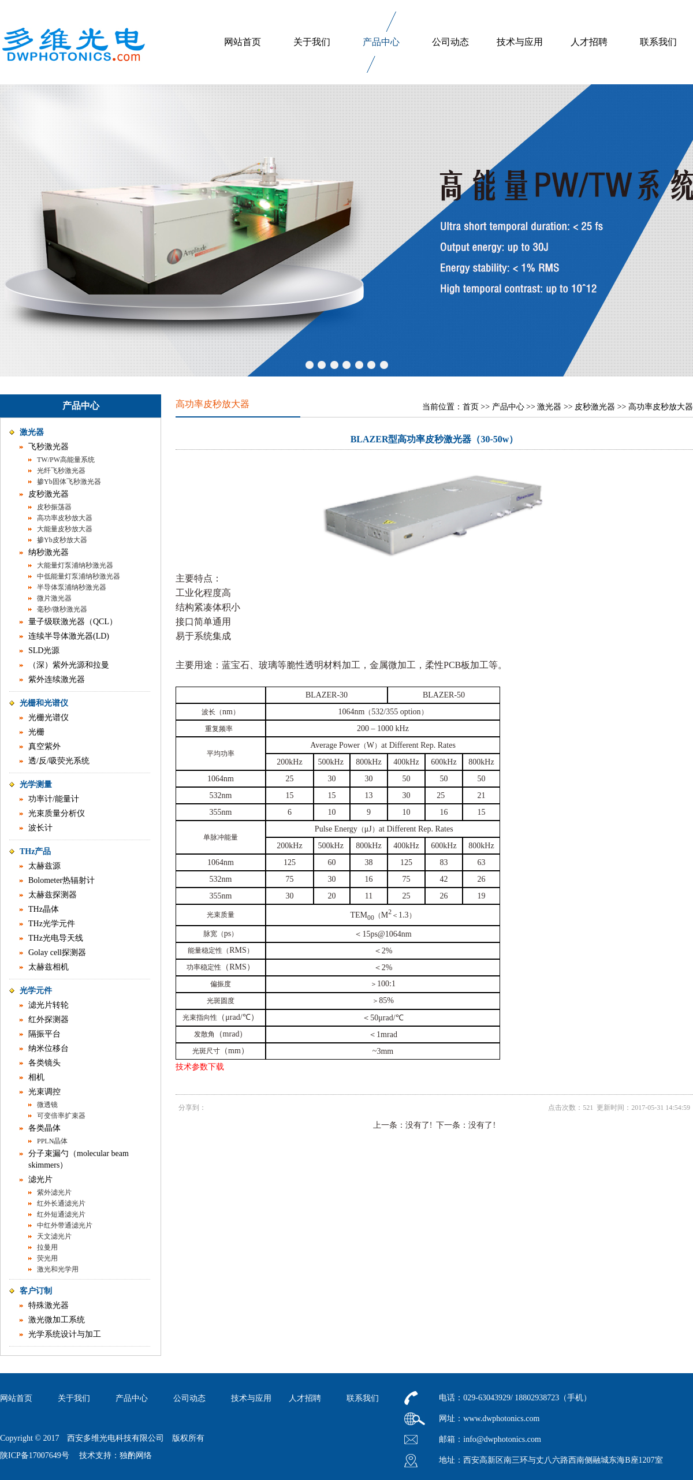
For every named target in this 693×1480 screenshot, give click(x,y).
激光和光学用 (58, 1269)
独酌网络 (136, 1455)
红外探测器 (48, 1019)
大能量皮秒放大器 (64, 529)
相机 (36, 1077)
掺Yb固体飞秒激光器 (69, 482)
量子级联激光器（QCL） (72, 621)
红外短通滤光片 (61, 1214)
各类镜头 (44, 1062)
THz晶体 (43, 909)
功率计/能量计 (53, 799)
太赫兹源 (44, 866)
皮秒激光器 (48, 494)
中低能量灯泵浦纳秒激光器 (78, 576)
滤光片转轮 (48, 1005)
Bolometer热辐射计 (61, 880)
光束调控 (44, 1091)
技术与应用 (520, 42)
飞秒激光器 (48, 446)
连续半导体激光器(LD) (68, 636)
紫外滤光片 (54, 1192)
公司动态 (450, 42)
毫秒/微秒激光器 (62, 609)
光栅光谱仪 (48, 717)
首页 (471, 406)
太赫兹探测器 (52, 894)
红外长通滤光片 (61, 1203)
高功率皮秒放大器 (64, 518)
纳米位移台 (48, 1048)
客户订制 (36, 1291)
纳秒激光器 (48, 552)
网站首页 (242, 42)
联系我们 (658, 42)
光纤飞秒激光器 (61, 471)
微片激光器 (54, 598)
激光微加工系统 (56, 1319)
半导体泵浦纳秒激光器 (71, 587)
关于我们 (311, 42)
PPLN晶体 (52, 1141)
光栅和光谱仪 (44, 703)
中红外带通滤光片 (64, 1225)
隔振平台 (44, 1034)
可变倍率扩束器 (61, 1116)
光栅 (36, 732)
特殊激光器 (48, 1305)
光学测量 (36, 784)
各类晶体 (44, 1128)
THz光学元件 (51, 923)
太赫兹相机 (48, 967)
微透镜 (47, 1105)
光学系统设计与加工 (64, 1334)
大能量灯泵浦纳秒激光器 (75, 565)
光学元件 (36, 990)
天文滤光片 (54, 1236)
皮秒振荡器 (54, 507)
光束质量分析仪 (56, 813)
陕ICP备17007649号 (34, 1455)
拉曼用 (47, 1247)
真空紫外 (44, 746)
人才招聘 (589, 42)
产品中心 (381, 42)
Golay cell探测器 (57, 952)
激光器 (32, 432)
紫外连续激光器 (56, 679)
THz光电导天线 (55, 938)
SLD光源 (43, 650)
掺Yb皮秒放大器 (62, 540)
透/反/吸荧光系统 (59, 760)
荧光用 (47, 1258)
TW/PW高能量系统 (66, 460)
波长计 (40, 827)
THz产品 (35, 851)
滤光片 (40, 1179)
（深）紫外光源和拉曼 (68, 665)
